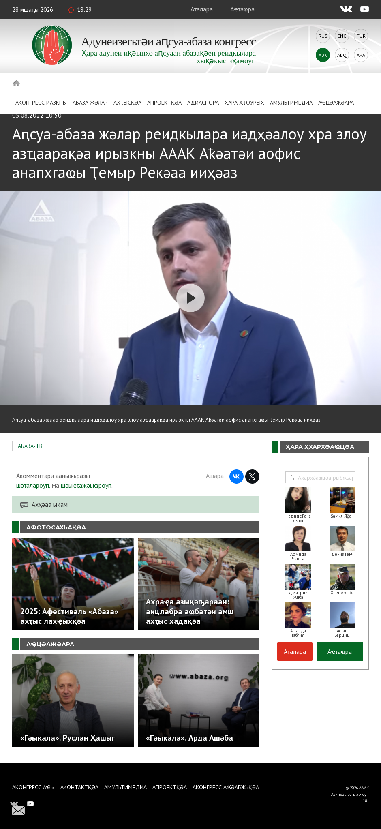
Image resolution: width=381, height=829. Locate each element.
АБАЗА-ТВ (30, 446)
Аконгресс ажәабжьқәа (226, 787)
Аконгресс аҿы (33, 787)
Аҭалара (201, 9)
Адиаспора (203, 102)
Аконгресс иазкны (41, 102)
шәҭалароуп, (33, 485)
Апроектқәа (164, 102)
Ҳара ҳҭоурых (244, 102)
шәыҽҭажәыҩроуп (86, 485)
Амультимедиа (291, 102)
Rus (323, 36)
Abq (342, 55)
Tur (361, 36)
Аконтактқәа (79, 787)
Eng (342, 36)
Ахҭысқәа (127, 102)
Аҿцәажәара (336, 102)
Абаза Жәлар (90, 102)
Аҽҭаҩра (242, 9)
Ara (361, 55)
